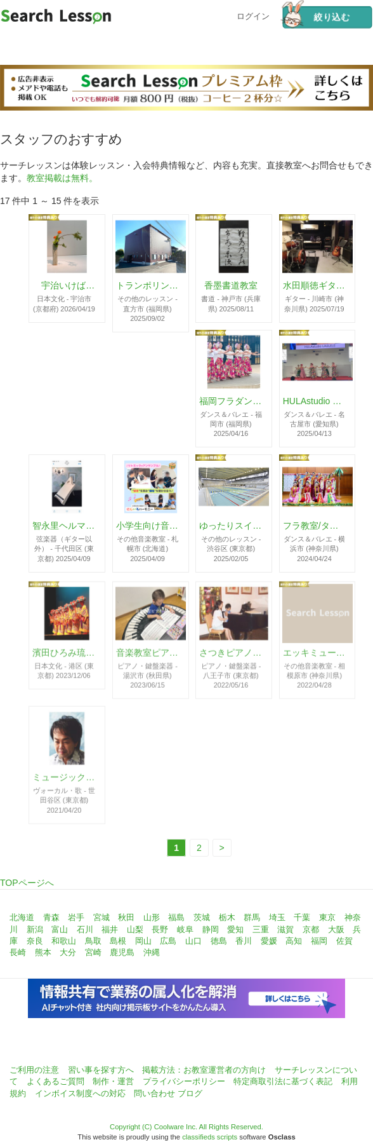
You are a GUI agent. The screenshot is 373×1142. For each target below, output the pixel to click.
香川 (243, 941)
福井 (109, 929)
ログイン (253, 14)
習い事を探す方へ (101, 1070)
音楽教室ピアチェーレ (148, 656)
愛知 (235, 929)
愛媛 (269, 941)
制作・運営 (113, 1081)
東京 (327, 917)
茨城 (201, 917)
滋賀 (285, 929)
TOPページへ (27, 883)
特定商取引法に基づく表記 (282, 1081)
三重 (260, 929)
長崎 (18, 952)
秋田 (126, 917)
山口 (193, 941)
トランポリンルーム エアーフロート (148, 286)
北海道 (22, 917)
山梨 (135, 929)
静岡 (210, 929)
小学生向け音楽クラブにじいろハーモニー (148, 526)
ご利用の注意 (34, 1070)
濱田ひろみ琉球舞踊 (64, 656)
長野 (160, 929)
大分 (68, 952)
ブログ (190, 1093)
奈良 (35, 941)
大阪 (336, 929)
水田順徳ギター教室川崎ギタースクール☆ (314, 286)
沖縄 (151, 952)
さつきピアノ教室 (231, 656)
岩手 (76, 917)
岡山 (143, 941)
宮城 (101, 917)
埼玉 (277, 917)
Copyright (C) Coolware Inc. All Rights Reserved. (186, 1127)
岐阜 (185, 929)
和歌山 (63, 941)
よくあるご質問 (55, 1081)
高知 (293, 941)
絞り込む (316, 17)
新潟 (35, 929)
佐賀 (344, 941)
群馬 (252, 917)
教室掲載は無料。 (62, 178)
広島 (168, 941)
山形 (151, 917)
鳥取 (93, 941)
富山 (59, 929)
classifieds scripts (209, 1137)
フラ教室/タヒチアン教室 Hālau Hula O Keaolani (314, 526)
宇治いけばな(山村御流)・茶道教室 (64, 286)
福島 (176, 917)
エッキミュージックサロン (314, 656)
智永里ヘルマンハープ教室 (64, 526)
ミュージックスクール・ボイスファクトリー (64, 782)
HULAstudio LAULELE (314, 401)
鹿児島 (122, 952)
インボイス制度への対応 (80, 1093)
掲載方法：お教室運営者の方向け (204, 1070)
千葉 (302, 917)
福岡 (319, 941)
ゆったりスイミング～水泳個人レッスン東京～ (231, 526)
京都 (311, 929)
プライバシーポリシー (184, 1081)
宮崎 (93, 952)
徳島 (219, 941)
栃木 (227, 917)
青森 (51, 917)
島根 (118, 941)
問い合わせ (154, 1093)
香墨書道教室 (231, 286)
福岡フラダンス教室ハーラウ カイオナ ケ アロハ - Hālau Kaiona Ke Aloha (231, 401)
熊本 (43, 952)
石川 (85, 929)
